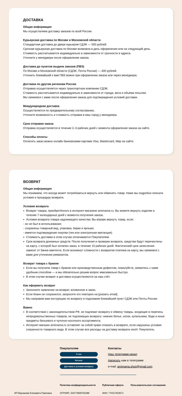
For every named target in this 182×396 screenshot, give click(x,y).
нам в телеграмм (125, 360)
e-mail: (130, 366)
